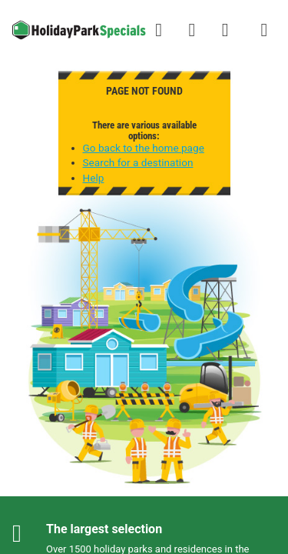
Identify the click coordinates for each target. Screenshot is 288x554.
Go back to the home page (143, 148)
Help (93, 178)
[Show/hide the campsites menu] (264, 30)
